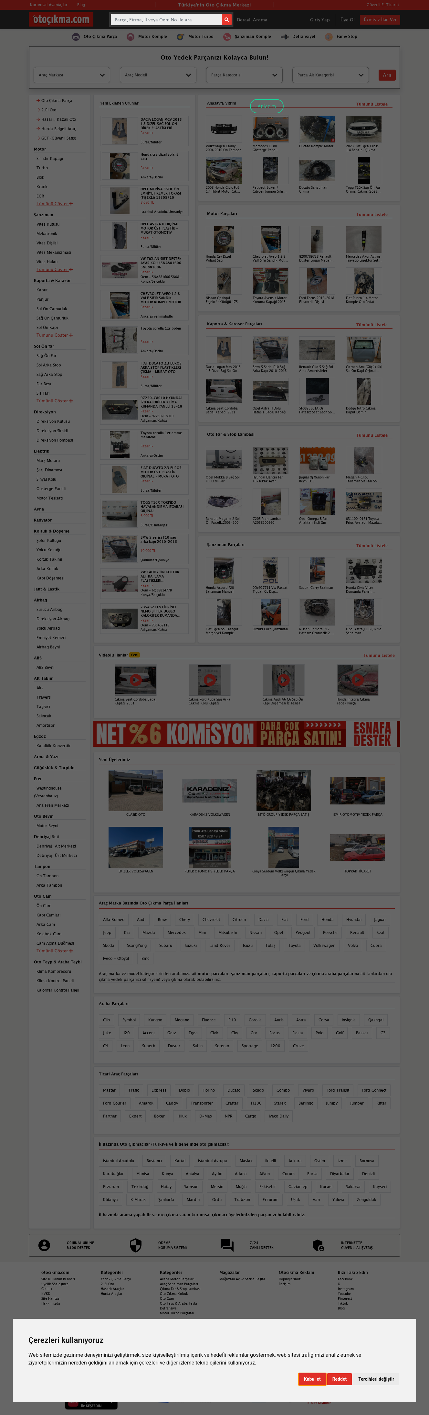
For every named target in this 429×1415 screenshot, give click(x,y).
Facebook (345, 1279)
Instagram (346, 1289)
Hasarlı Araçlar (112, 1289)
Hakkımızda (50, 1303)
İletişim (284, 1284)
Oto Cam (167, 1298)
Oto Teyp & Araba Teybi (178, 1303)
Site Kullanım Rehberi (58, 1279)
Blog (341, 1308)
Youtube (344, 1294)
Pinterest (345, 1298)
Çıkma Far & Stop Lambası (180, 1289)
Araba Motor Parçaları (177, 1279)
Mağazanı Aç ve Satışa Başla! (242, 1279)
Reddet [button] (339, 1379)
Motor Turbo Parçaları (177, 1313)
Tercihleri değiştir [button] (376, 1379)
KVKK (45, 1294)
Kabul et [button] (312, 1379)
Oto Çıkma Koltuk (174, 1294)
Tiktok (343, 1303)
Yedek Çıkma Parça (116, 1279)
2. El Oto (107, 1284)
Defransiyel (169, 1308)
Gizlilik (46, 1289)
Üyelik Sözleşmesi (55, 1284)
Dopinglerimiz (290, 1279)
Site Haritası (50, 1298)
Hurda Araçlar (111, 1294)
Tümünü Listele (372, 545)
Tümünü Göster (55, 950)
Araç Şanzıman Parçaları (179, 1284)
